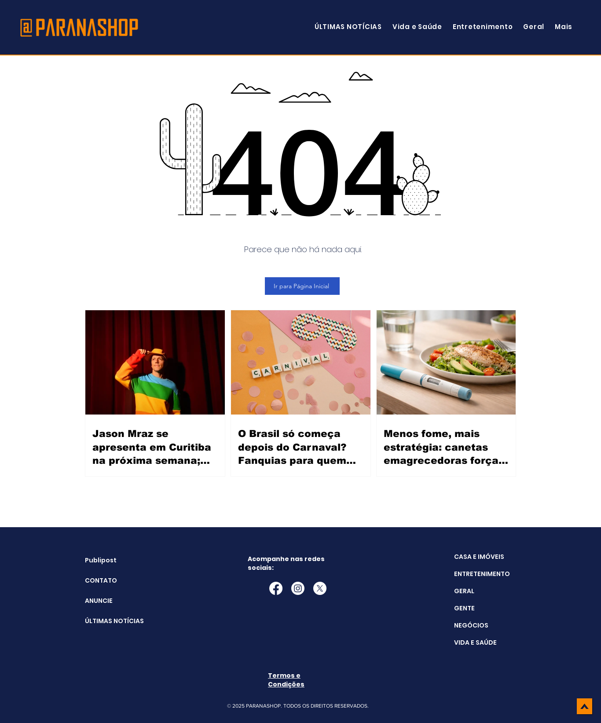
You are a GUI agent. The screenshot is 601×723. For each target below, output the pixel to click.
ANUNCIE (99, 600)
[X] (319, 588)
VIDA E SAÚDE (475, 642)
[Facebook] (275, 588)
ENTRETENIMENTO (482, 573)
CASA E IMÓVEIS (479, 556)
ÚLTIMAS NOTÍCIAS (107, 621)
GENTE (464, 608)
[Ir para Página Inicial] (302, 286)
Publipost (101, 560)
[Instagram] (297, 588)
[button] (564, 26)
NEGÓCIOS (471, 625)
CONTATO (101, 580)
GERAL (464, 591)
